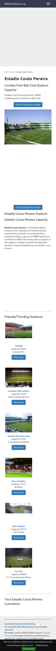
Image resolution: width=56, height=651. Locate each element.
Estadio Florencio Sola (19, 436)
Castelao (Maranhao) (18, 391)
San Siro (19, 571)
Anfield (18, 346)
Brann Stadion (19, 481)
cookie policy (42, 645)
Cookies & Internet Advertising (19, 624)
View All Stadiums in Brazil (28, 104)
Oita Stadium (18, 526)
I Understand (29, 649)
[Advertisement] (28, 37)
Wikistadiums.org (15, 3)
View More (19, 357)
